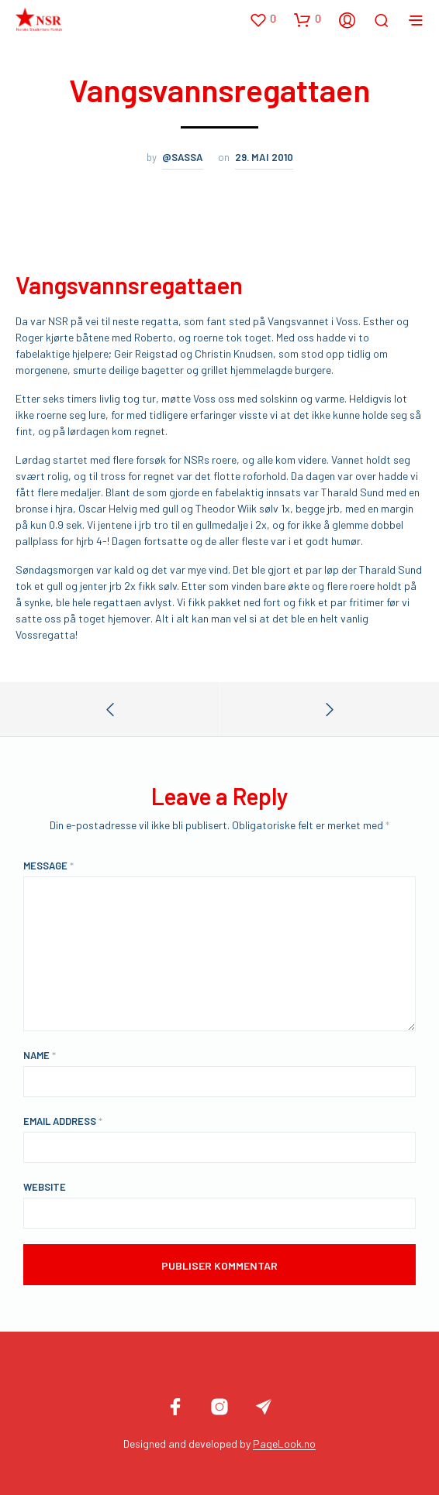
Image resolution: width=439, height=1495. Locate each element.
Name (39, 1055)
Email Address (62, 1121)
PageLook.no (284, 1444)
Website (44, 1187)
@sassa (182, 157)
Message (48, 865)
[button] (262, 19)
